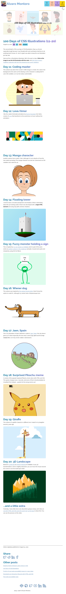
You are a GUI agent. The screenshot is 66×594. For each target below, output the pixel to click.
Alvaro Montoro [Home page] (18, 4)
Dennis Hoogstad (31, 114)
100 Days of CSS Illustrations (11, 568)
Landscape (12, 464)
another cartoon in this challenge (17, 249)
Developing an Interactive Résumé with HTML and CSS (18, 573)
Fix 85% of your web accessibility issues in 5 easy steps (18, 571)
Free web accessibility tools (10, 576)
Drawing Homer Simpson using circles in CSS (15, 565)
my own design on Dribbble (20, 247)
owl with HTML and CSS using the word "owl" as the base (18, 510)
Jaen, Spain (33, 333)
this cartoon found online (26, 291)
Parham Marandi (21, 464)
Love (10, 116)
